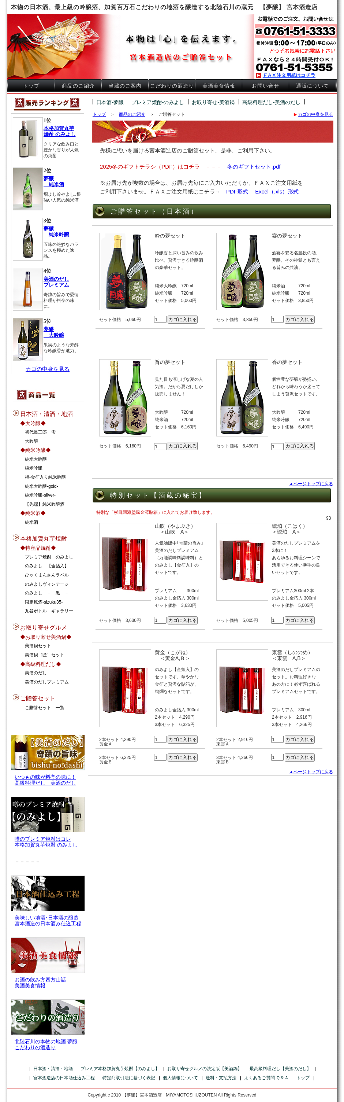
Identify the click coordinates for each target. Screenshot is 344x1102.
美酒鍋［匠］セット (44, 654)
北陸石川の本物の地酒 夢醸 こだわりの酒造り (46, 1044)
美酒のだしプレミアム (47, 682)
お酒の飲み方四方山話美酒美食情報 (40, 982)
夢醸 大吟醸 (54, 332)
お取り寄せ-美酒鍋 (213, 102)
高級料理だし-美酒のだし (271, 102)
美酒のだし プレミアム (56, 282)
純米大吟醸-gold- (41, 486)
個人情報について (180, 1077)
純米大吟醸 (36, 459)
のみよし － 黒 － (47, 593)
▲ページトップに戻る (311, 483)
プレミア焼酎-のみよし (157, 102)
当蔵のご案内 (125, 86)
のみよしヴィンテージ (47, 584)
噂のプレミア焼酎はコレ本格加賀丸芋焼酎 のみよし (46, 842)
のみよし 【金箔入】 (47, 565)
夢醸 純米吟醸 (56, 231)
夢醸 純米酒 (54, 181)
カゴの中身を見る (48, 369)
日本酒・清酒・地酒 (53, 1068)
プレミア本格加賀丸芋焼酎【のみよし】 (120, 1068)
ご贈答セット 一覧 (44, 707)
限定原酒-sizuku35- (44, 602)
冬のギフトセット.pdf (253, 166)
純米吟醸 (33, 468)
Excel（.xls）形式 (277, 191)
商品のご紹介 (78, 86)
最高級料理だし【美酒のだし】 (280, 1068)
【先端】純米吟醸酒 (44, 504)
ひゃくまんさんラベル (47, 575)
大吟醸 (31, 441)
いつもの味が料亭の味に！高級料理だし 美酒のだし (45, 780)
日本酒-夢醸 (110, 102)
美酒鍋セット (38, 645)
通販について (312, 86)
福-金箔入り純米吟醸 (45, 477)
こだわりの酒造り (172, 86)
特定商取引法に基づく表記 (128, 1077)
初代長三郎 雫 (40, 432)
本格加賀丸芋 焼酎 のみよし (60, 131)
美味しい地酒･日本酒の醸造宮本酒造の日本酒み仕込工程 (48, 920)
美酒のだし (36, 672)
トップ (31, 86)
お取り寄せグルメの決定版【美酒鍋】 (204, 1068)
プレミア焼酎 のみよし (49, 557)
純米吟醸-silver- (40, 495)
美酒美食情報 (218, 86)
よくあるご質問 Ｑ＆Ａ (266, 1077)
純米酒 (31, 522)
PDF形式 (237, 191)
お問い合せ (265, 86)
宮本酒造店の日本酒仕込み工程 (64, 1077)
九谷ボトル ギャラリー (49, 610)
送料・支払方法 (221, 1077)
